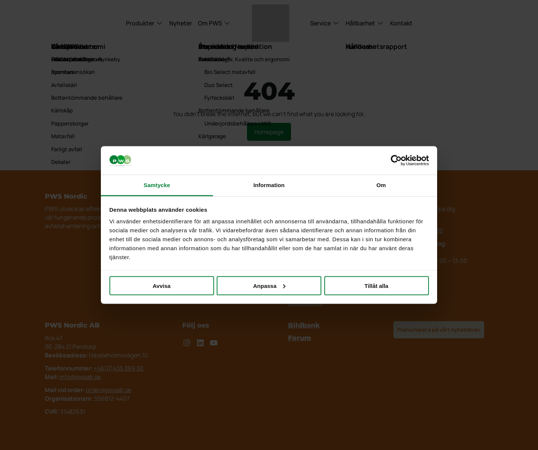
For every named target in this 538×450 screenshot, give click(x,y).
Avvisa (162, 285)
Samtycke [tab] (157, 185)
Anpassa (269, 285)
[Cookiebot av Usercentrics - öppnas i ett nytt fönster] (396, 160)
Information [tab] (269, 185)
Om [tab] (381, 185)
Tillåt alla (377, 285)
